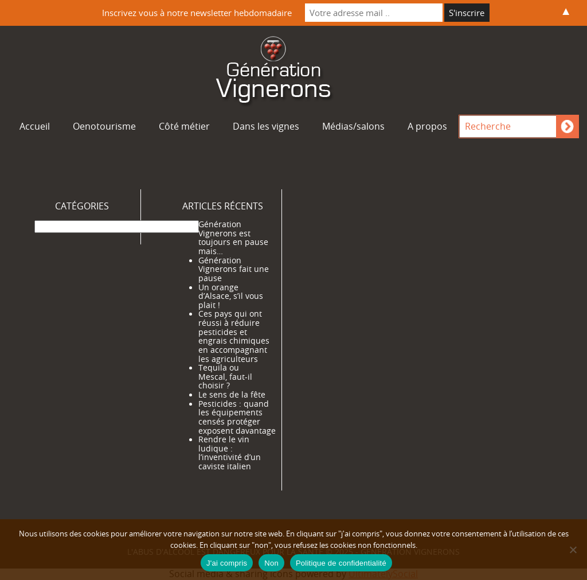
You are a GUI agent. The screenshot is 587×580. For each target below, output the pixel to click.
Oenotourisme (104, 126)
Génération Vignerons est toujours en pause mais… (233, 237)
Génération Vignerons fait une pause (233, 269)
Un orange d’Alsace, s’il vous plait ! (230, 296)
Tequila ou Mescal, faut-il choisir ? (225, 377)
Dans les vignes (266, 126)
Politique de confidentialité (341, 563)
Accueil (34, 126)
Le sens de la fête (231, 395)
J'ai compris (226, 563)
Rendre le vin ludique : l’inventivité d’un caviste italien (229, 453)
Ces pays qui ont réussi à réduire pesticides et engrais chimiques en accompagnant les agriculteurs (233, 336)
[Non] (572, 549)
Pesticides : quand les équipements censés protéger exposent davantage (237, 417)
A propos (427, 126)
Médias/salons (353, 126)
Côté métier (184, 126)
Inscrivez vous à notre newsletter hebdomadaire (197, 12)
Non (271, 563)
